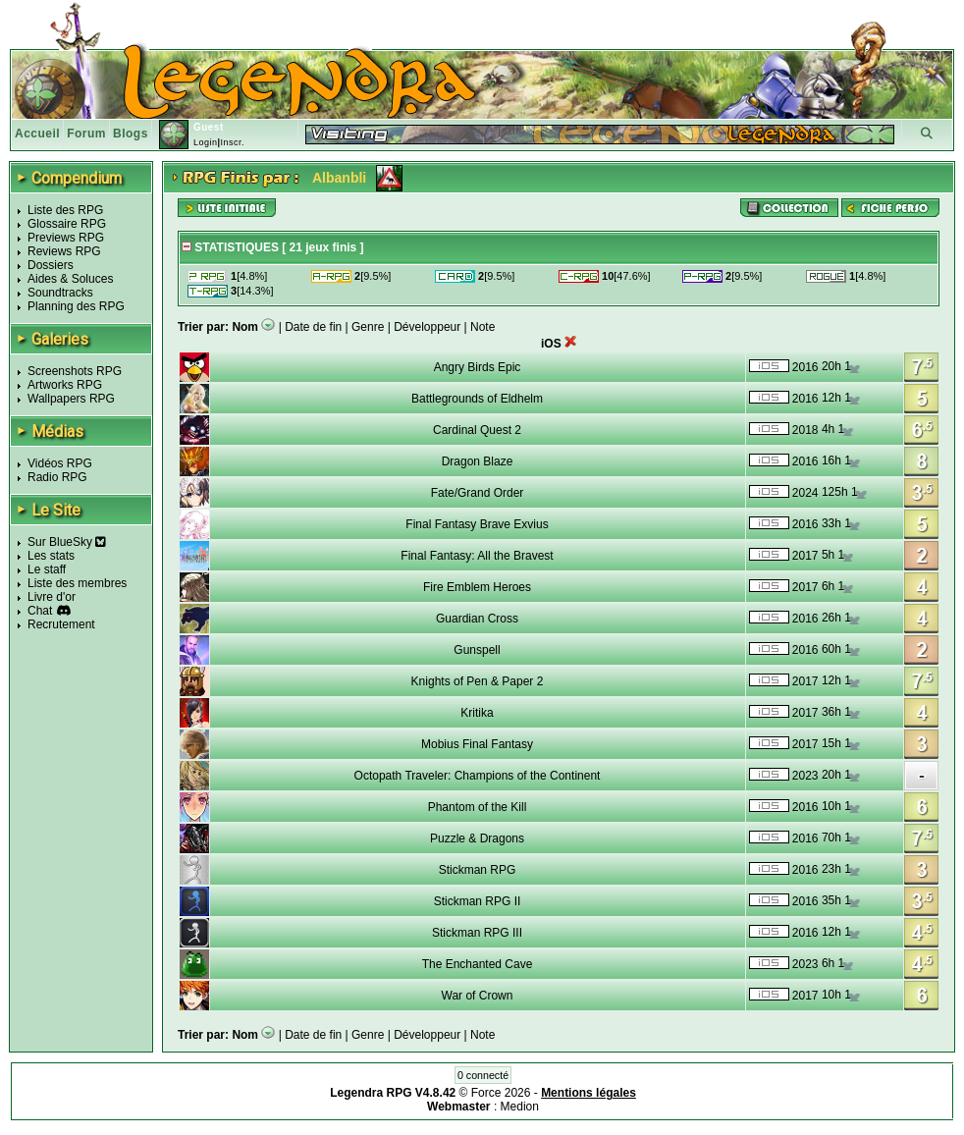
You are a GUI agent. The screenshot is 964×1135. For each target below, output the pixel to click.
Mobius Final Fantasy (477, 744)
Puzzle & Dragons (477, 838)
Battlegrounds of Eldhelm (477, 398)
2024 (805, 493)
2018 (805, 430)
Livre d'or (51, 597)
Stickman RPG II (477, 901)
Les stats (51, 556)
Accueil (37, 133)
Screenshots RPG (74, 371)
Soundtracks (60, 292)
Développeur (427, 327)
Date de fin (313, 327)
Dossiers (50, 265)
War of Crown (477, 995)
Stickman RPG (477, 870)
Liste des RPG (65, 210)
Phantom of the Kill (477, 807)
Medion (520, 1106)
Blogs (130, 133)
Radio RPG (57, 477)
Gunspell (477, 650)
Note (482, 327)
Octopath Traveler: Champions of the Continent (477, 776)
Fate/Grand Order (477, 493)
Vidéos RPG (59, 463)
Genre (367, 327)
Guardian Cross (477, 618)
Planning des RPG (76, 306)
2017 (805, 556)
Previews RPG (65, 237)
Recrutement (61, 624)
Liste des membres (77, 583)
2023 (805, 776)
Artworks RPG (64, 385)
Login (205, 142)
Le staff (46, 569)
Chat (39, 611)
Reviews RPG (64, 251)
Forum (86, 133)
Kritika (476, 713)
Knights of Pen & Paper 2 (477, 681)
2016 (805, 367)
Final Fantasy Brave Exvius (476, 524)
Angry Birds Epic (477, 367)
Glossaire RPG (66, 224)
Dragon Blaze (477, 461)
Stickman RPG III (477, 933)
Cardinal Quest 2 (477, 430)
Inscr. (232, 142)
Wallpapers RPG (71, 398)
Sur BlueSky (66, 542)
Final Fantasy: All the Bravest (477, 556)
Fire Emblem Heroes (477, 587)
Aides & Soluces (70, 279)
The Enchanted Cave (477, 964)
